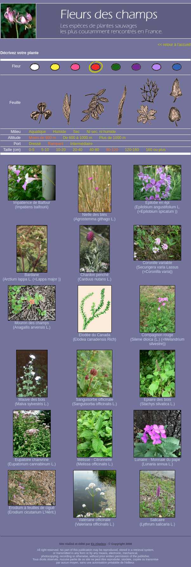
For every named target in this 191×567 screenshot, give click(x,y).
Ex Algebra (98, 543)
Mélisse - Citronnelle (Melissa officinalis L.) (94, 460)
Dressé (35, 144)
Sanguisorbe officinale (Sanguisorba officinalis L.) (94, 400)
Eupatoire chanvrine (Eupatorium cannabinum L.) (32, 460)
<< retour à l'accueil (174, 44)
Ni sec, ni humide (101, 131)
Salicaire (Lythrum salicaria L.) (157, 520)
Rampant (55, 144)
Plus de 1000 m (112, 137)
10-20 (61, 150)
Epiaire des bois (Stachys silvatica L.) (157, 400)
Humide (59, 131)
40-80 (94, 150)
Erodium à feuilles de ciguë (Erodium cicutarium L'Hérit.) (32, 508)
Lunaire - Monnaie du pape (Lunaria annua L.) (157, 460)
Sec (76, 131)
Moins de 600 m (42, 137)
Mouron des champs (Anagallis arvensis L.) (32, 323)
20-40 (77, 150)
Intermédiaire (81, 144)
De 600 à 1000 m (77, 137)
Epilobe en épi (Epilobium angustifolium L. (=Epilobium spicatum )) (157, 205)
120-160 (132, 150)
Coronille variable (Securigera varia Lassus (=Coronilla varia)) (157, 265)
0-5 (31, 150)
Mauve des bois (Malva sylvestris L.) (32, 400)
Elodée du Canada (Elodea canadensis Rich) (94, 335)
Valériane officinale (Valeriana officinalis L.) (94, 520)
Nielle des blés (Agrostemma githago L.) (94, 215)
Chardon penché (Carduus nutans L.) (94, 275)
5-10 (45, 150)
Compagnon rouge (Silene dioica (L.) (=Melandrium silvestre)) (157, 337)
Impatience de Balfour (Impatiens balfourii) (32, 203)
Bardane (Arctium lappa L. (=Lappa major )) (32, 275)
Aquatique (37, 131)
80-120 (112, 150)
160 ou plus (156, 150)
